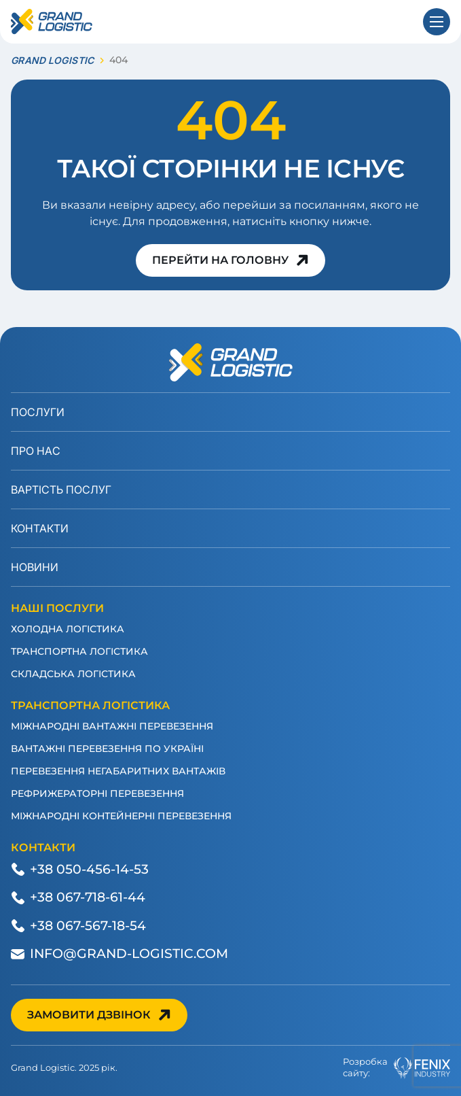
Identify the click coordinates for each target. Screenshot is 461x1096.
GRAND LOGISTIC (52, 60)
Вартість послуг (61, 489)
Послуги (37, 412)
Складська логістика (73, 674)
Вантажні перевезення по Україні (107, 748)
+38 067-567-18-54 (88, 926)
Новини (34, 567)
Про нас (35, 451)
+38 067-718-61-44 (87, 897)
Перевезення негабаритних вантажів (118, 771)
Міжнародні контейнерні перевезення (121, 816)
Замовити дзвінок (89, 1014)
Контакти (40, 528)
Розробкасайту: (396, 1068)
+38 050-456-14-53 (89, 869)
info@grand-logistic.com (129, 953)
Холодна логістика (67, 629)
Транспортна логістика (79, 651)
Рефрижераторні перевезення (97, 793)
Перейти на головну (220, 260)
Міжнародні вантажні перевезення (112, 726)
